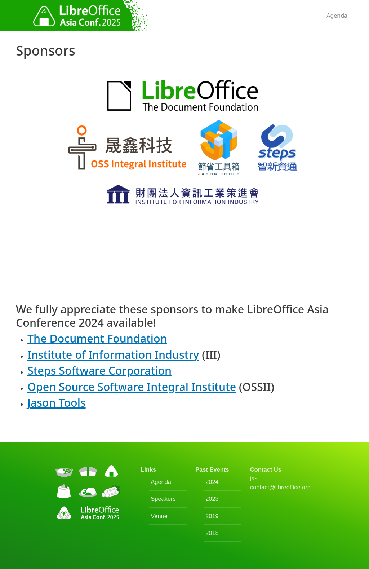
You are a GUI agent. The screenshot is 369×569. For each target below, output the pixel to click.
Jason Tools (56, 402)
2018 (212, 533)
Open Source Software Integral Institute (131, 386)
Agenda (336, 15)
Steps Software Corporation (99, 370)
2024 (212, 481)
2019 (212, 516)
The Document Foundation (97, 338)
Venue (159, 516)
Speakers (163, 498)
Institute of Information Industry (113, 354)
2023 (212, 498)
